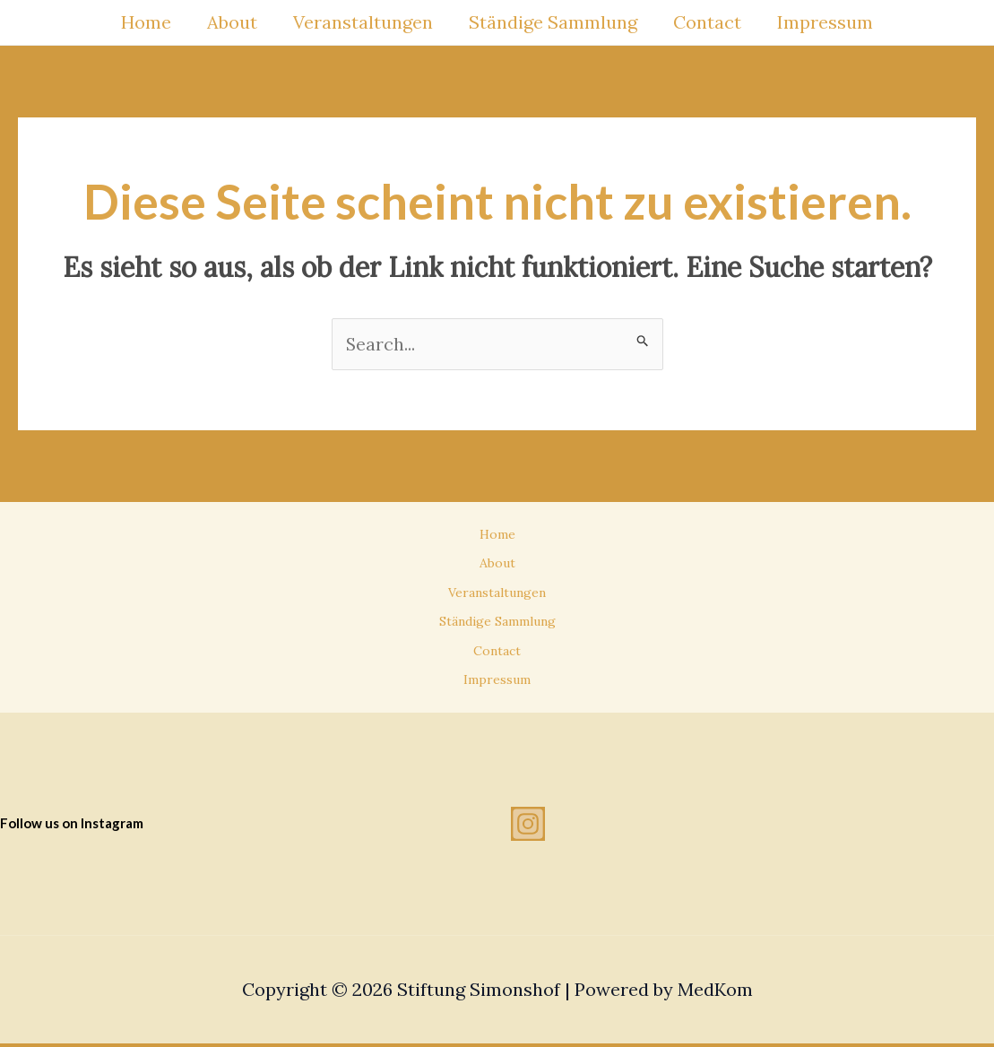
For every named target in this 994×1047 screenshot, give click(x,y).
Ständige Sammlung (553, 22)
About (232, 22)
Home (146, 22)
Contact (707, 22)
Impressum (825, 22)
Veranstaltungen (363, 22)
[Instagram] (528, 827)
